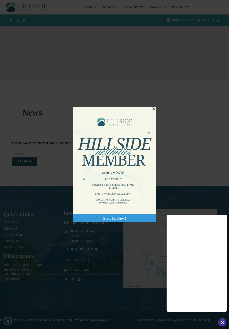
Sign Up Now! (114, 218)
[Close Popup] (153, 109)
